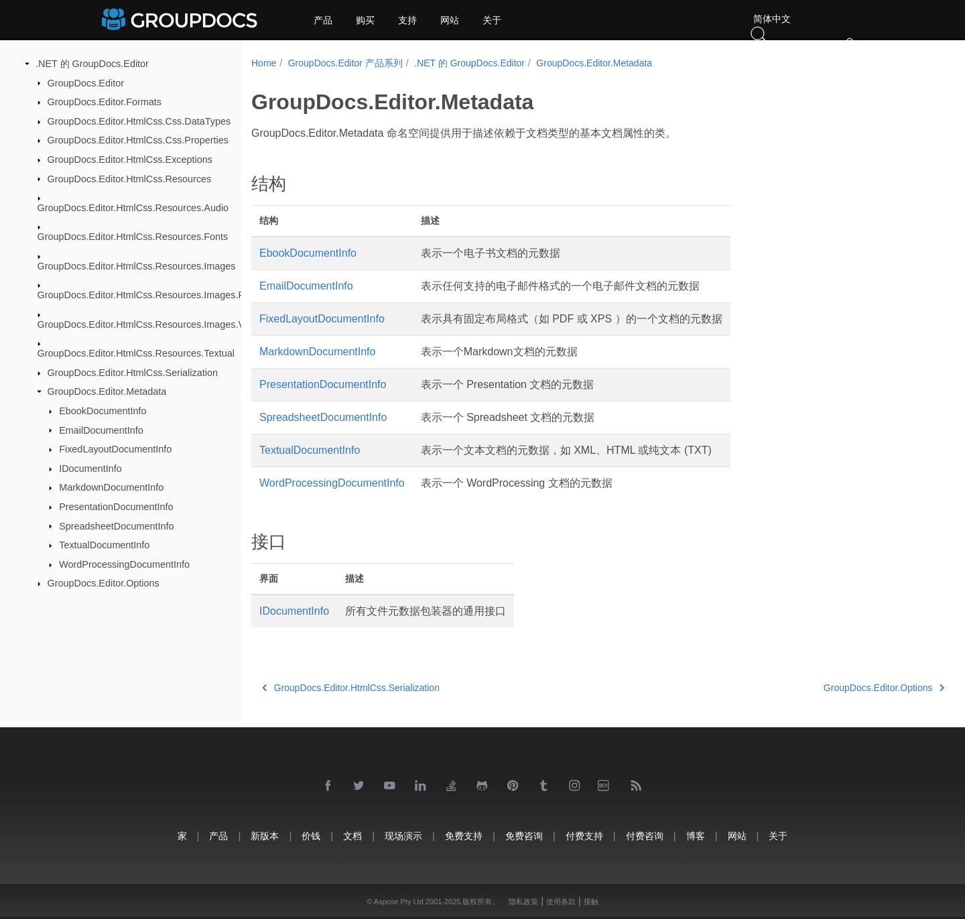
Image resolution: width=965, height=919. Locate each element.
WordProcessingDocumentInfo (124, 564)
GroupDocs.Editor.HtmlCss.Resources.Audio (133, 207)
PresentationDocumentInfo (116, 506)
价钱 (311, 835)
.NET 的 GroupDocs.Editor (92, 63)
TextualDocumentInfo (104, 545)
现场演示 (403, 835)
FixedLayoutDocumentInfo (115, 449)
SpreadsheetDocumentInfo (116, 525)
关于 (491, 20)
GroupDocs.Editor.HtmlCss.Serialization (133, 372)
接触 (591, 902)
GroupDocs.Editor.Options (103, 583)
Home (263, 63)
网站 (449, 20)
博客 (695, 835)
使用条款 (561, 902)
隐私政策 (523, 902)
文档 (352, 835)
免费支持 (463, 835)
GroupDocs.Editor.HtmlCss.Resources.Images (137, 266)
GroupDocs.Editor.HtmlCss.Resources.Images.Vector (152, 323)
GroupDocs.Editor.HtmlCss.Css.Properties (138, 140)
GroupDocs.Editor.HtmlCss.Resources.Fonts (133, 236)
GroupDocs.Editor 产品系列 (345, 63)
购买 (365, 20)
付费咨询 (644, 835)
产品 (323, 20)
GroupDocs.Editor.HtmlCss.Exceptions (130, 159)
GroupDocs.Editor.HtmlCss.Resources (130, 178)
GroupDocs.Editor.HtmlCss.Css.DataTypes (139, 121)
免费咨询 (524, 835)
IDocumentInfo (90, 468)
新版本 (265, 835)
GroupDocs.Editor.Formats (105, 102)
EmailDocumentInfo (101, 429)
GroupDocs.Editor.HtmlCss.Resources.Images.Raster (152, 295)
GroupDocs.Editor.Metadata (107, 391)
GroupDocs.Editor (86, 82)
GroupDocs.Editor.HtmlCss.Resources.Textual (136, 353)
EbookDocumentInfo (102, 411)
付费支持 (584, 835)
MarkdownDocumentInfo (111, 487)
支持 (407, 20)
